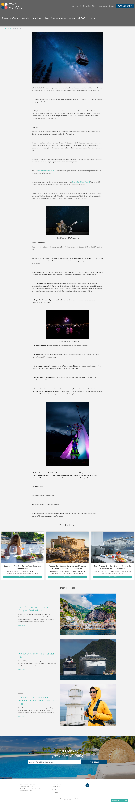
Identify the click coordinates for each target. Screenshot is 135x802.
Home (72, 6)
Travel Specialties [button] (89, 6)
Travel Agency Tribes (76, 798)
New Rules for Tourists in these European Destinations (34, 608)
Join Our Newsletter (119, 800)
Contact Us (56, 787)
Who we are (56, 784)
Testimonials (56, 792)
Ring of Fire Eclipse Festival (81, 182)
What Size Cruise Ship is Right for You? (36, 655)
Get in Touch (93, 762)
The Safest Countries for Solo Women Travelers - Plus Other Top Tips (36, 700)
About (79, 6)
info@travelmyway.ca (26, 790)
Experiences (102, 6)
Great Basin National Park (46, 171)
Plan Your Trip (125, 6)
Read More (21, 625)
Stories (111, 6)
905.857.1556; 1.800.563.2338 (31, 788)
